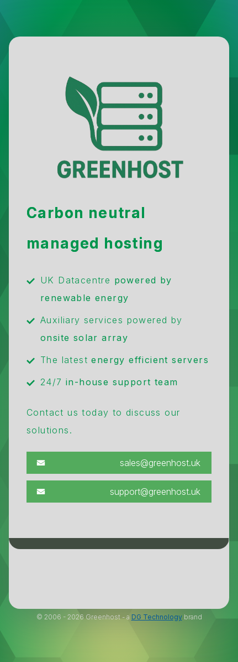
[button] (119, 463)
